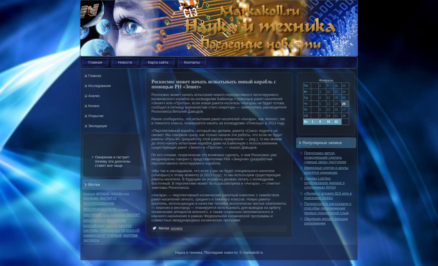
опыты (106, 215)
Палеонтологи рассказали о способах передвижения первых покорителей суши (327, 208)
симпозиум (111, 226)
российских (93, 225)
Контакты (192, 62)
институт (108, 197)
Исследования (99, 86)
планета (118, 215)
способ (132, 230)
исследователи (100, 209)
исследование (99, 203)
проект (133, 214)
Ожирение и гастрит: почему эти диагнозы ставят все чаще (112, 161)
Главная (95, 62)
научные (92, 214)
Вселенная (89, 193)
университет (94, 235)
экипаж (130, 235)
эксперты (91, 240)
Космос (94, 106)
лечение (123, 209)
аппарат (103, 193)
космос (177, 228)
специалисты (112, 230)
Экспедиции (97, 126)
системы (91, 230)
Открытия (95, 116)
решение (116, 220)
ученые (114, 235)
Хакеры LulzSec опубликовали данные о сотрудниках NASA (324, 183)
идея (126, 193)
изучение (91, 198)
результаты (94, 220)
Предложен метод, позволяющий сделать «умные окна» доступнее (325, 157)
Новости (125, 62)
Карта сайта (158, 62)
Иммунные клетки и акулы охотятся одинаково (326, 170)
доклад (117, 193)
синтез (125, 225)
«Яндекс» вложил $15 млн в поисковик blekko (328, 195)
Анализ (94, 96)
